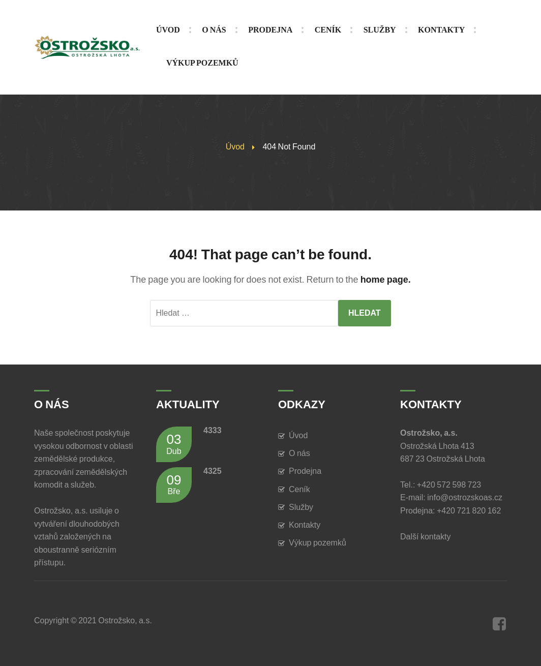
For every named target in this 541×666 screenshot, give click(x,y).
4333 (212, 430)
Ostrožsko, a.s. (125, 620)
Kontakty (304, 525)
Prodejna (305, 471)
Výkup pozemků (317, 542)
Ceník (299, 489)
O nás (299, 453)
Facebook (499, 624)
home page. (385, 280)
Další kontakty (427, 536)
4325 (212, 471)
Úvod (235, 146)
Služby (301, 507)
